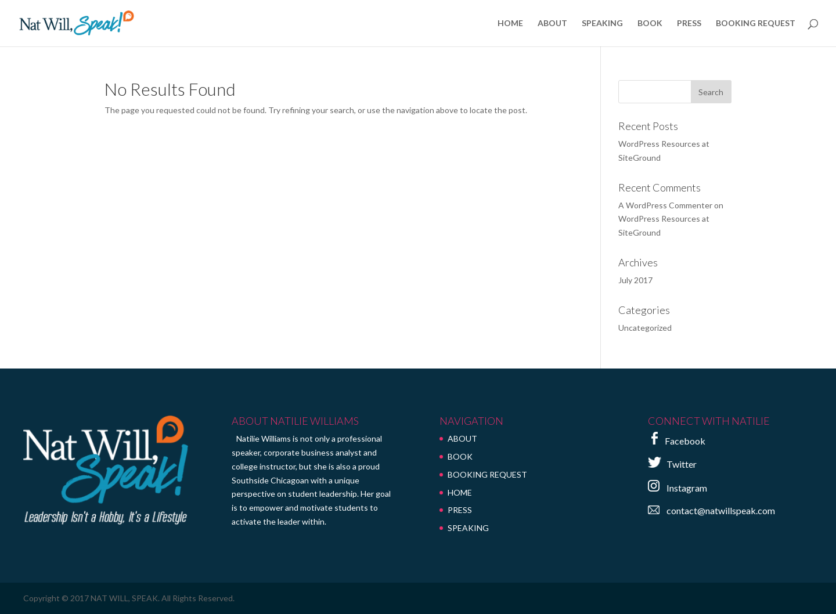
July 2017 (635, 280)
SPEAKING (602, 23)
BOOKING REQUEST (755, 23)
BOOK (649, 23)
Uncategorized (645, 328)
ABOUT (552, 23)
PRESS (689, 23)
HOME (510, 23)
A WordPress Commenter (665, 205)
